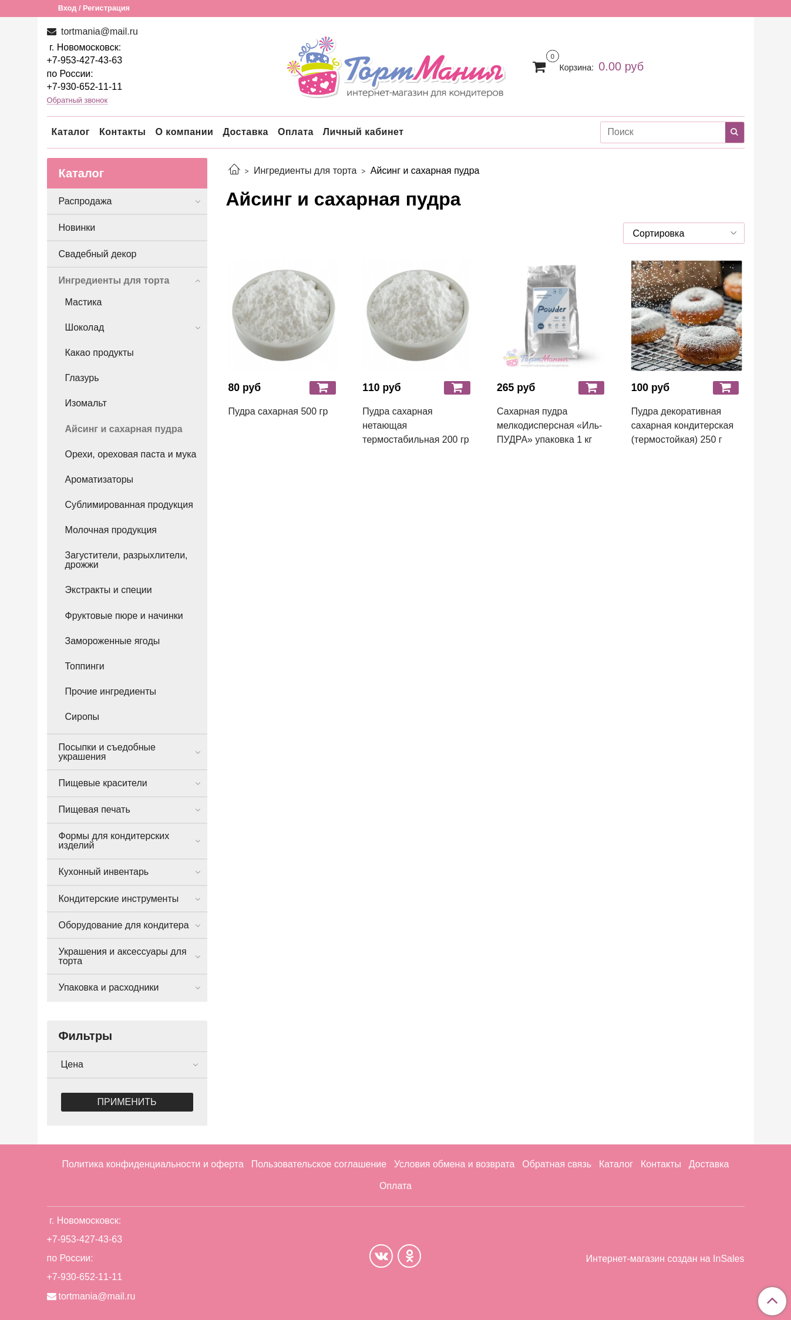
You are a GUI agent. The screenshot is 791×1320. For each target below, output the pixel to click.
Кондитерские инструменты (119, 899)
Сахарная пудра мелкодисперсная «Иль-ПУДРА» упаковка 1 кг (549, 425)
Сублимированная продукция (129, 505)
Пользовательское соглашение (318, 1164)
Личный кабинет (363, 132)
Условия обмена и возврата (454, 1164)
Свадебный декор (98, 254)
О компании (184, 132)
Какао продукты (99, 353)
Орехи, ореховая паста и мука (131, 454)
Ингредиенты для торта (305, 171)
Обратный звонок (77, 101)
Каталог (71, 132)
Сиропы (82, 717)
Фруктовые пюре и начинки (124, 616)
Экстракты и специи (108, 590)
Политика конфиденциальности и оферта (152, 1164)
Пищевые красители (103, 783)
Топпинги (85, 666)
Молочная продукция (111, 530)
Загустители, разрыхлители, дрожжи (126, 560)
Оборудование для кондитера (124, 925)
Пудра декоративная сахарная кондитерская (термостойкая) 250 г (682, 425)
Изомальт (86, 403)
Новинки (77, 228)
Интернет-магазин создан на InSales (665, 1259)
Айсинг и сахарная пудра (124, 429)
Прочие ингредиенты (110, 691)
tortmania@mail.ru (98, 31)
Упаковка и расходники (109, 987)
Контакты (122, 132)
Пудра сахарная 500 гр (278, 411)
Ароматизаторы (99, 479)
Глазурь (82, 378)
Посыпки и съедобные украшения (107, 752)
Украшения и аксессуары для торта (123, 956)
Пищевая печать (94, 809)
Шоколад (85, 327)
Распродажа (85, 201)
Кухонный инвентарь (104, 872)
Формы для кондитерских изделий (114, 840)
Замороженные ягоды (112, 641)
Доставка (245, 132)
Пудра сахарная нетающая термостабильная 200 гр (415, 425)
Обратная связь (556, 1164)
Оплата (296, 132)
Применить (127, 1102)
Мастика (83, 302)
